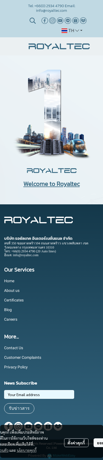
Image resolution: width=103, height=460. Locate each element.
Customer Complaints (22, 357)
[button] (32, 20)
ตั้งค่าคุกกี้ (76, 442)
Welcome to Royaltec (51, 183)
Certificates (14, 300)
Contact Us (13, 348)
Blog (8, 309)
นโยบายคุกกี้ (27, 450)
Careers (10, 319)
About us (12, 290)
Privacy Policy (16, 367)
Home (9, 281)
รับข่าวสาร (19, 408)
